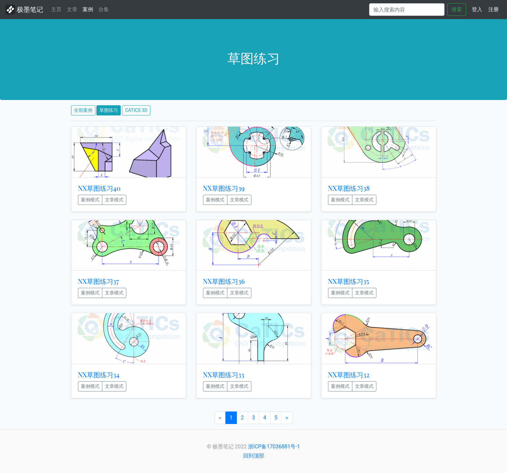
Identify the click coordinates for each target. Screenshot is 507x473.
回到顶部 (253, 456)
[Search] (406, 9)
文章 (72, 9)
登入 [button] (477, 9)
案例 (88, 9)
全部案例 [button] (83, 110)
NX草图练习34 (99, 374)
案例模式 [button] (90, 199)
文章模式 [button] (114, 199)
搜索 (456, 9)
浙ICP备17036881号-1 (274, 446)
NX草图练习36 (224, 281)
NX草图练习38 (349, 188)
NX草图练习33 (223, 374)
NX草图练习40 (99, 188)
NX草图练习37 (98, 281)
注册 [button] (493, 9)
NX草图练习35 (348, 281)
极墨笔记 (24, 9)
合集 (103, 9)
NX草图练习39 (224, 188)
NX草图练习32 (348, 374)
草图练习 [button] (108, 110)
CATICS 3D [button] (136, 110)
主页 (57, 8)
